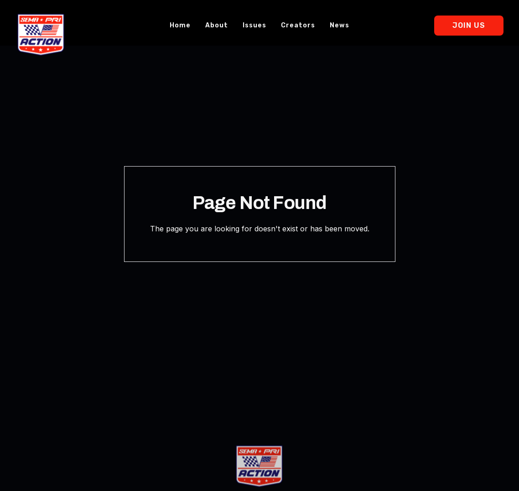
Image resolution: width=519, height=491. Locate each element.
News (339, 25)
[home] (41, 34)
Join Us (468, 25)
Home (180, 25)
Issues (254, 25)
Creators (298, 25)
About (216, 25)
